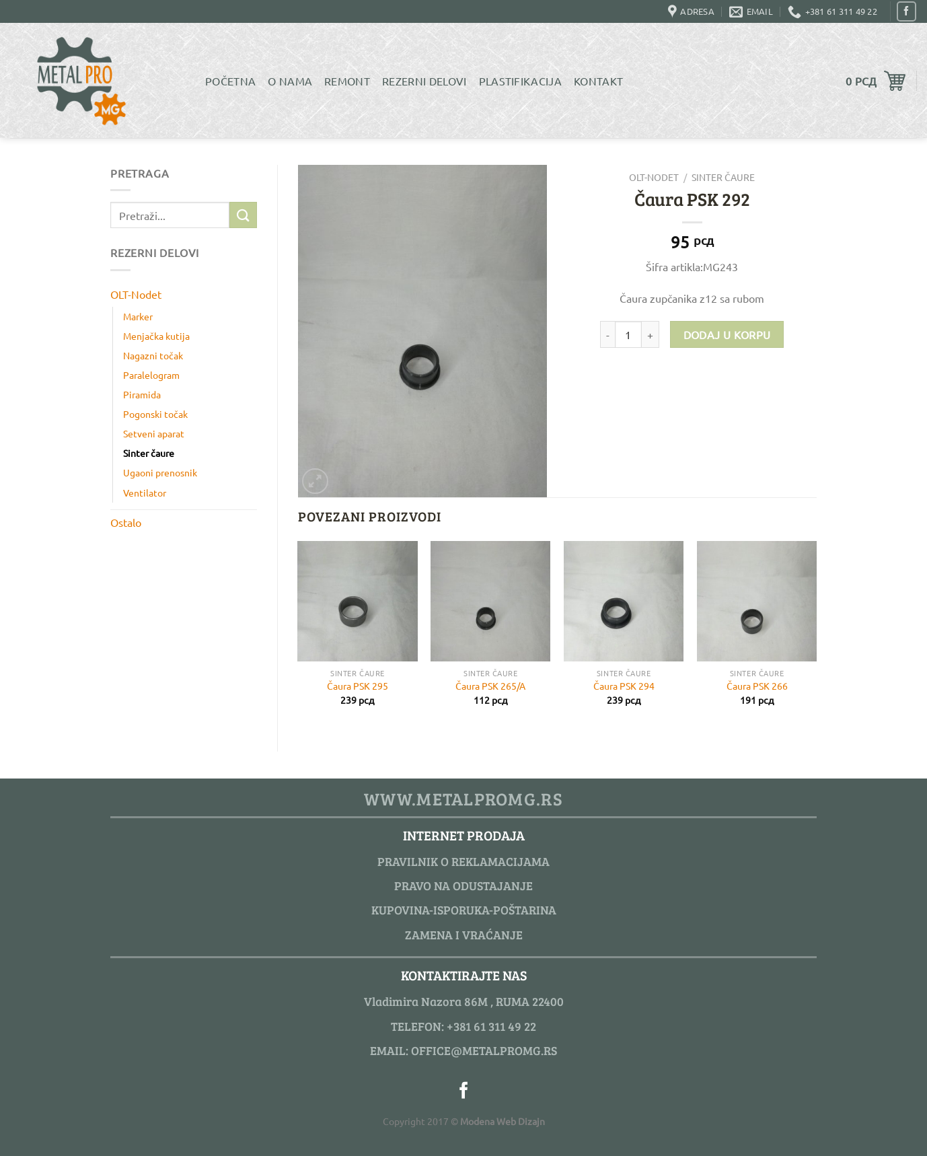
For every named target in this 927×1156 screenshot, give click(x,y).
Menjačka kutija (156, 336)
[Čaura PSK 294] (623, 601)
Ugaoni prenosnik (160, 472)
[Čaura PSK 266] (757, 601)
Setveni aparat (153, 433)
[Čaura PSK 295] (357, 601)
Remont (347, 80)
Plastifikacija (520, 80)
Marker (138, 316)
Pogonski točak (155, 414)
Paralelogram (151, 375)
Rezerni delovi (424, 80)
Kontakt (598, 80)
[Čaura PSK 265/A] (490, 601)
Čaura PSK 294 (624, 686)
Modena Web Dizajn (502, 1121)
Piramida (142, 394)
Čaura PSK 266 (757, 686)
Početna (230, 80)
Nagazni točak (153, 355)
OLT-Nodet (135, 294)
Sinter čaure (148, 453)
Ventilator (144, 492)
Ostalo (125, 522)
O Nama (290, 80)
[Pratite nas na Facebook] (906, 11)
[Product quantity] (628, 334)
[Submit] (242, 215)
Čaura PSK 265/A (490, 686)
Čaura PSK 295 (357, 686)
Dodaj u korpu (727, 334)
